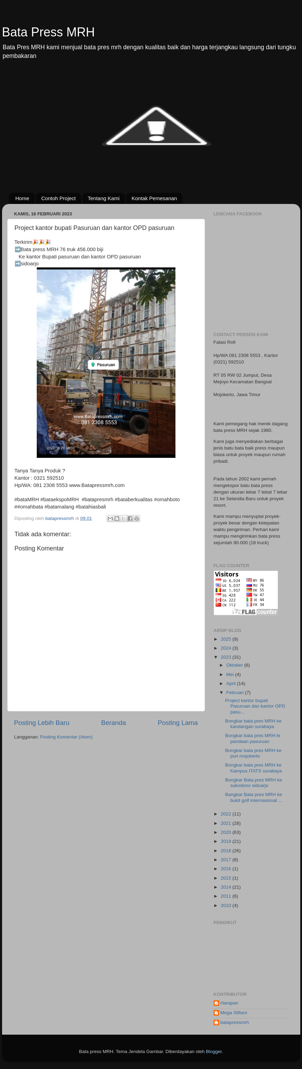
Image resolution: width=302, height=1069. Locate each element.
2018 (226, 850)
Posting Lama (178, 722)
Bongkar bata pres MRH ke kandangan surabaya (253, 723)
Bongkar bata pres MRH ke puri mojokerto (253, 753)
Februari (235, 692)
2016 (226, 868)
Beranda (113, 722)
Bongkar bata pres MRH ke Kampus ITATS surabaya (253, 767)
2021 (226, 823)
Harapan (230, 1003)
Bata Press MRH (48, 32)
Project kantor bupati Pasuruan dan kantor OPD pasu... (255, 706)
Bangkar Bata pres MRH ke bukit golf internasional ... (253, 797)
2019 (226, 841)
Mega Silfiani (234, 1012)
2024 (226, 648)
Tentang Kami (104, 198)
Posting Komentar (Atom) (66, 736)
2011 (226, 896)
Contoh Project (58, 198)
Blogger (214, 1051)
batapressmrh (235, 1022)
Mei (230, 674)
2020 (226, 832)
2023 (226, 657)
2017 (226, 859)
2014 (226, 887)
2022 (226, 813)
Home (22, 198)
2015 (226, 878)
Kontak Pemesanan (154, 198)
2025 (226, 639)
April (231, 683)
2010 (226, 905)
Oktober (235, 665)
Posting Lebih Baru (42, 722)
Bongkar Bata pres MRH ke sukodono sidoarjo (253, 782)
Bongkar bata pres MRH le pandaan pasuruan (252, 738)
